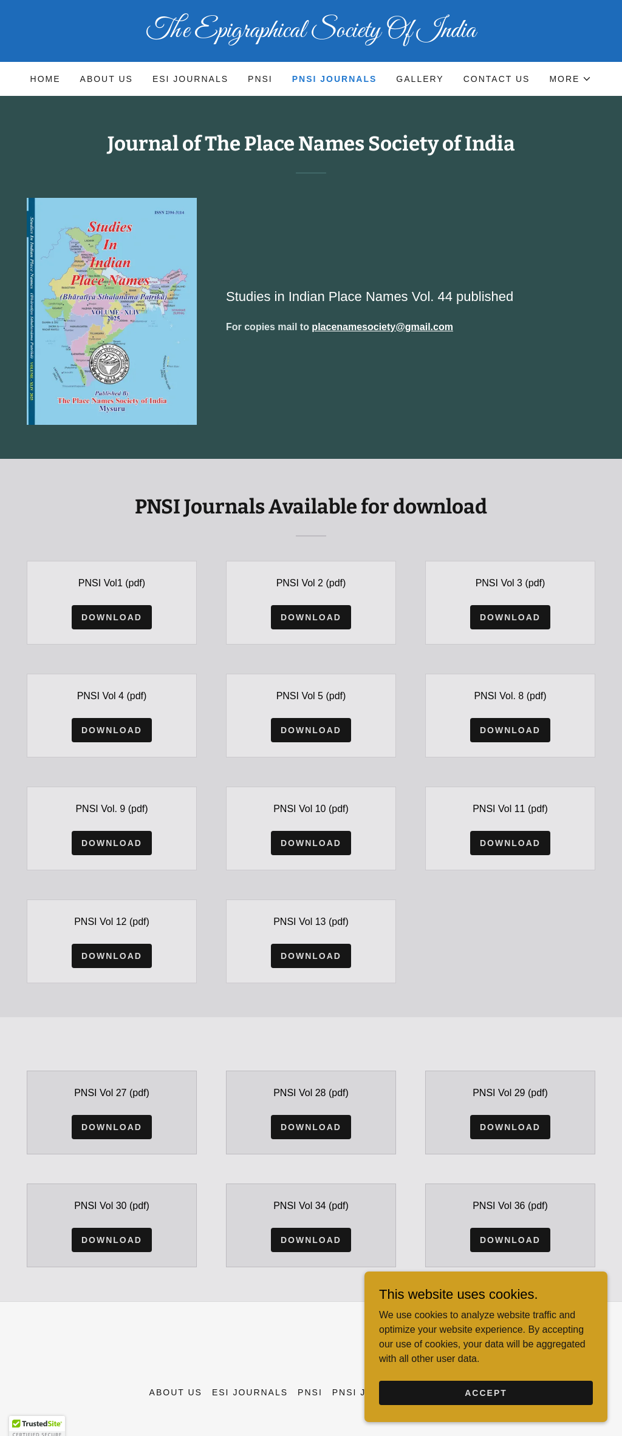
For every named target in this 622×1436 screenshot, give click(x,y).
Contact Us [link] (496, 79)
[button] (570, 79)
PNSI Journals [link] (334, 79)
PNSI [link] (260, 79)
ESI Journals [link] (190, 79)
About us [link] (106, 79)
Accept (486, 1417)
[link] (311, 34)
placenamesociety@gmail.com (382, 327)
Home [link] (45, 79)
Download (111, 617)
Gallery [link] (419, 79)
